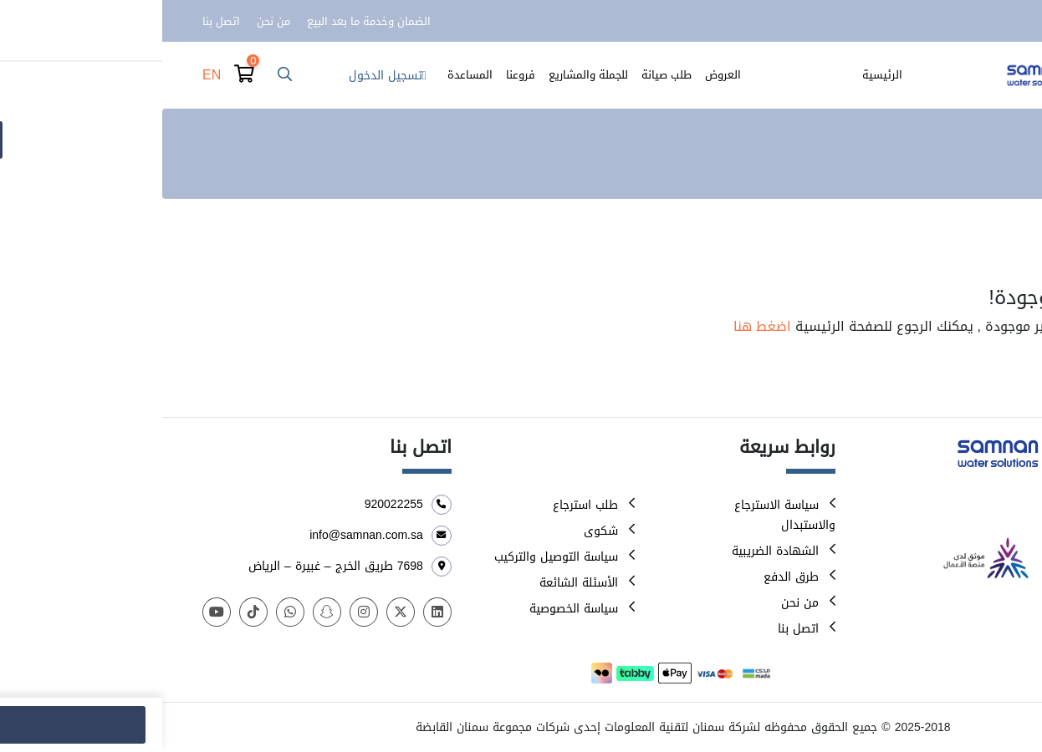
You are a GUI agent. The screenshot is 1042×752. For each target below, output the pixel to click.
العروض (561, 74)
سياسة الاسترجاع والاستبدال (622, 515)
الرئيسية (720, 74)
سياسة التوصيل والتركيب (394, 557)
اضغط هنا (600, 326)
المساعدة (307, 74)
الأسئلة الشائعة (416, 583)
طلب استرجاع (423, 505)
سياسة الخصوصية (411, 608)
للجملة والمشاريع (426, 74)
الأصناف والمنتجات (644, 74)
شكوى (438, 531)
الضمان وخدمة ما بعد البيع (206, 21)
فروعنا (358, 74)
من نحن (111, 21)
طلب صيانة (504, 74)
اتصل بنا (59, 21)
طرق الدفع (628, 577)
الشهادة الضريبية (613, 551)
